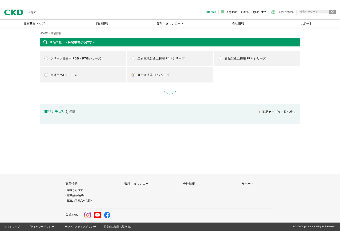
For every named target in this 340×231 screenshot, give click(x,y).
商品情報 (71, 183)
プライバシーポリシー (41, 226)
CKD (13, 12)
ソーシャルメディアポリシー (79, 226)
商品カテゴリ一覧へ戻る (279, 112)
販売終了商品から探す (80, 200)
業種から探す (75, 190)
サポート (248, 183)
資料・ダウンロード (138, 183)
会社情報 (189, 183)
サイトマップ (12, 226)
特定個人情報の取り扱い (118, 226)
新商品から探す (76, 195)
